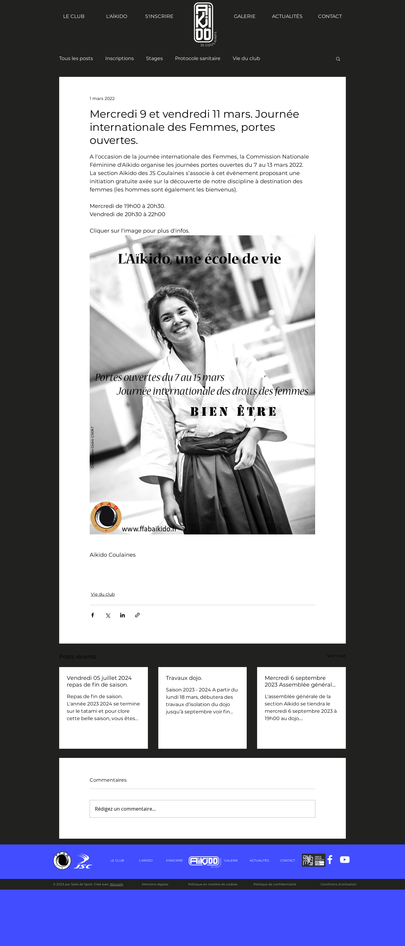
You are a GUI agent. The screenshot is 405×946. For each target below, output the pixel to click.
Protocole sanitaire (197, 58)
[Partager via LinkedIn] (122, 615)
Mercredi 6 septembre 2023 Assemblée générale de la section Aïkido (300, 681)
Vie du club (246, 58)
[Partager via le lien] (137, 615)
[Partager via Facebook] (92, 615)
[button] (338, 58)
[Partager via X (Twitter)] (107, 615)
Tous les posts (76, 58)
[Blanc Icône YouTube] (345, 860)
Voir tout (336, 656)
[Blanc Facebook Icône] (330, 860)
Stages (154, 58)
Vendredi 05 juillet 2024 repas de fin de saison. (99, 681)
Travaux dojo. (184, 678)
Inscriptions (119, 58)
